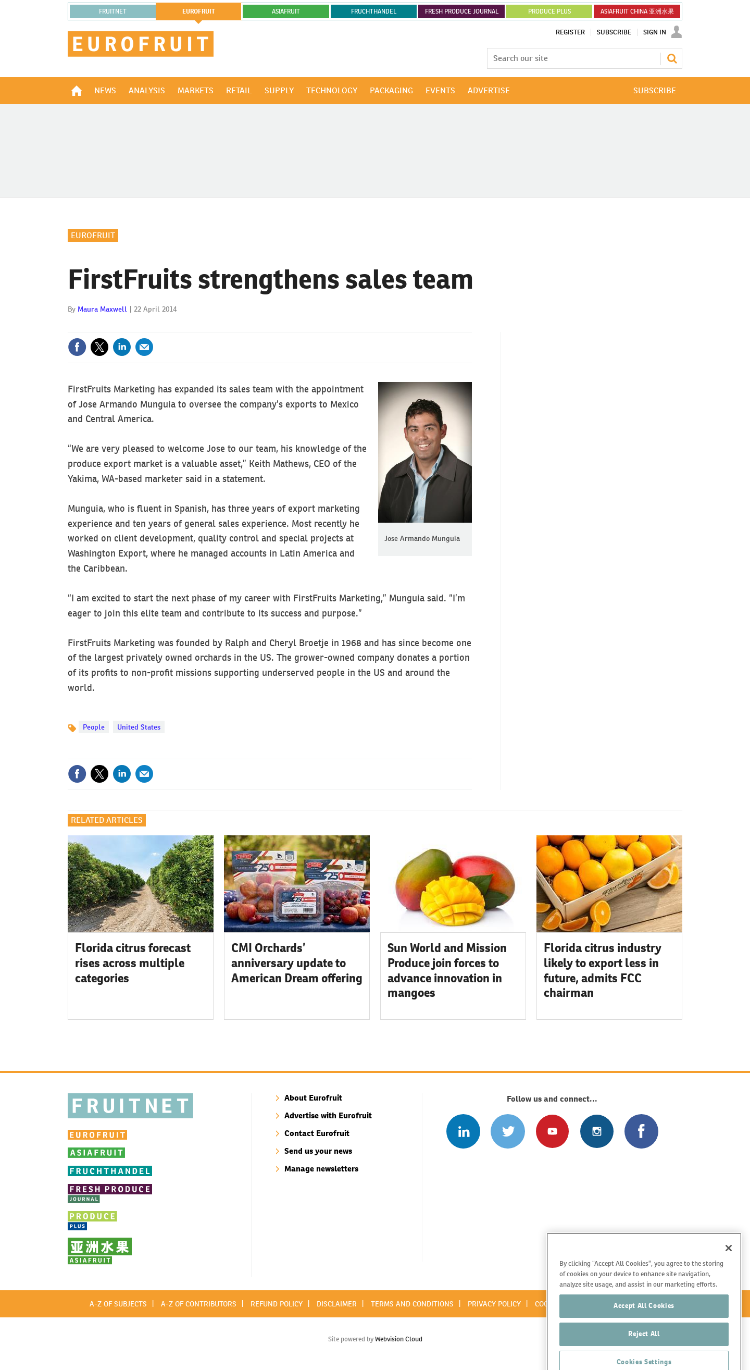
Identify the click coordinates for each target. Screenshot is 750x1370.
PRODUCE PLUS (549, 11)
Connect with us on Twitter (507, 1131)
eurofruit (198, 11)
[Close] (728, 1277)
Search (672, 58)
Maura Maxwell (102, 309)
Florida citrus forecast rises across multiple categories (133, 963)
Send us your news (318, 1150)
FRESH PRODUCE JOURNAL (461, 11)
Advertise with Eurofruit (328, 1115)
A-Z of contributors (198, 1304)
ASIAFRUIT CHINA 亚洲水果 (637, 11)
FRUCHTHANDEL (373, 11)
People (94, 727)
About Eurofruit (313, 1097)
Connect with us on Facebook (641, 1131)
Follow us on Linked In (463, 1131)
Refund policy (277, 1304)
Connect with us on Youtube (552, 1131)
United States (138, 727)
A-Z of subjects (118, 1304)
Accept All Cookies (644, 1335)
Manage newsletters (321, 1168)
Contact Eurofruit (316, 1133)
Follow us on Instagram (597, 1131)
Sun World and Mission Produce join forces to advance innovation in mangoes (447, 970)
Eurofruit (93, 235)
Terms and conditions (412, 1304)
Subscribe (614, 32)
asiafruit (286, 11)
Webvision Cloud (398, 1339)
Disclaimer (337, 1304)
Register (570, 32)
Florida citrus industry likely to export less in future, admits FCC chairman (602, 970)
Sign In (654, 32)
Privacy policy (494, 1304)
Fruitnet (113, 11)
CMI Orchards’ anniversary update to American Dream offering (296, 963)
